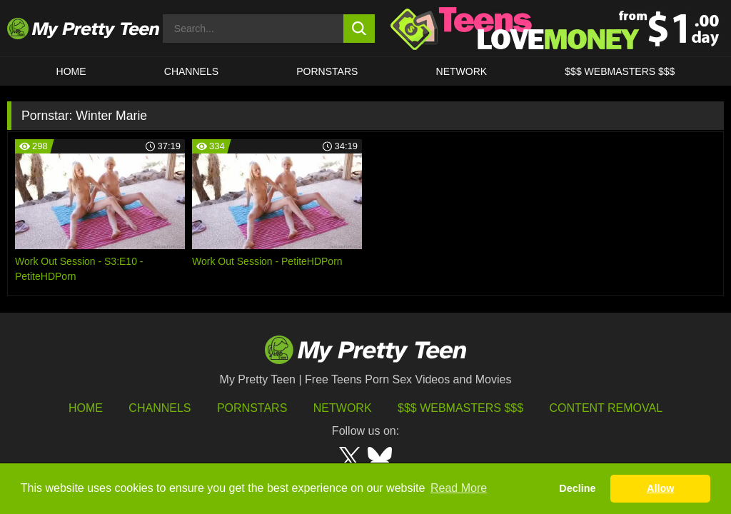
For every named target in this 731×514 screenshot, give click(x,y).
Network (462, 71)
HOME (71, 71)
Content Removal (606, 408)
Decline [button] (577, 488)
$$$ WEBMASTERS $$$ (620, 71)
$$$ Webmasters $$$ (460, 408)
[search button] (359, 28)
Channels (159, 408)
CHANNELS (191, 71)
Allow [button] (660, 488)
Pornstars (327, 71)
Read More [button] (458, 488)
